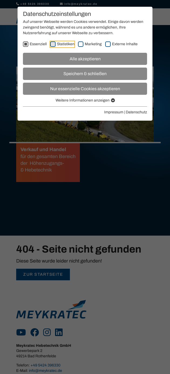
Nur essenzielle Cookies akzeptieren (85, 88)
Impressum (113, 112)
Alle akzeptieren (85, 59)
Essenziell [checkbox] (38, 44)
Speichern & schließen (85, 73)
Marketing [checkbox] (93, 44)
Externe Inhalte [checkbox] (125, 44)
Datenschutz (136, 112)
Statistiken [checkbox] (65, 44)
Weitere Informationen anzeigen (85, 100)
